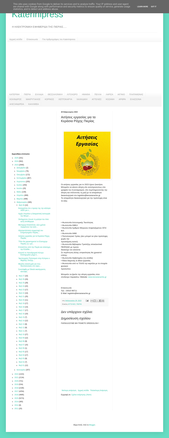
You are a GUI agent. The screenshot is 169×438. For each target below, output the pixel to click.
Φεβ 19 (22, 303)
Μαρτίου (20, 199)
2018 (17, 388)
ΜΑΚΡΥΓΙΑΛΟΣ (33, 99)
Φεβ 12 (22, 328)
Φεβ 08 (22, 341)
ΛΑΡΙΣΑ (109, 94)
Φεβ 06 (22, 348)
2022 (17, 374)
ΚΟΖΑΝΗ (110, 99)
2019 (17, 384)
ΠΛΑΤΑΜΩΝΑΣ (136, 94)
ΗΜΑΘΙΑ (86, 94)
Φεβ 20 (22, 300)
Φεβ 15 (22, 317)
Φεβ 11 (22, 331)
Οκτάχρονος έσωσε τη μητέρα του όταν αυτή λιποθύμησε (33, 220)
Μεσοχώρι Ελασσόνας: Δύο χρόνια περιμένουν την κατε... (31, 226)
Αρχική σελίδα (15, 39)
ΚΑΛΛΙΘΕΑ (33, 104)
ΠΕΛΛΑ (98, 94)
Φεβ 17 (22, 310)
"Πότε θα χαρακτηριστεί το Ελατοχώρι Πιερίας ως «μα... (32, 243)
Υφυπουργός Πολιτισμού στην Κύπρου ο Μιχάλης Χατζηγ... (34, 259)
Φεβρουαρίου (22, 202)
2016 (17, 395)
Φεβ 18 (22, 307)
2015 (17, 398)
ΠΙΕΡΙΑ (27, 94)
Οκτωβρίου (21, 175)
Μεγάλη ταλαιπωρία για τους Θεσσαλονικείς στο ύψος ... (30, 265)
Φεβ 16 (22, 314)
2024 (17, 161)
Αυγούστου (21, 182)
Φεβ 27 (22, 276)
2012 (17, 405)
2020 (17, 381)
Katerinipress (37, 14)
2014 (17, 402)
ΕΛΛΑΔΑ (39, 94)
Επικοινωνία (32, 39)
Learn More (142, 7)
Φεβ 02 (22, 362)
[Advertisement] (84, 67)
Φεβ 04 (22, 355)
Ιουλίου (20, 185)
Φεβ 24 (22, 286)
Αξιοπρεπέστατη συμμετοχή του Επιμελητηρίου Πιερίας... (30, 231)
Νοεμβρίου (21, 171)
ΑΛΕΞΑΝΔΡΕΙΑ (17, 104)
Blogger (92, 425)
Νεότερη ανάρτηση (69, 390)
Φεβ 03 (22, 358)
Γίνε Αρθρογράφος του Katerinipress (58, 39)
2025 (17, 158)
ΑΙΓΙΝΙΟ (121, 94)
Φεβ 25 (22, 283)
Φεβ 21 (22, 296)
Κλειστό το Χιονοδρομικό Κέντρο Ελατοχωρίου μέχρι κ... (30, 254)
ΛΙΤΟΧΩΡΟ (72, 94)
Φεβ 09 (22, 338)
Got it (153, 7)
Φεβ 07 (22, 345)
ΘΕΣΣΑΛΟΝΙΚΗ (55, 94)
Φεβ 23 (22, 290)
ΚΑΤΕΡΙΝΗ (14, 94)
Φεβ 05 (22, 352)
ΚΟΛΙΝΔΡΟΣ (15, 99)
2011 (17, 409)
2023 (17, 165)
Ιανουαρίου (21, 370)
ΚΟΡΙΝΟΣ (49, 99)
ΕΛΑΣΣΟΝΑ (135, 99)
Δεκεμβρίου (21, 168)
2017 (17, 391)
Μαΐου (19, 192)
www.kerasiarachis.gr (97, 277)
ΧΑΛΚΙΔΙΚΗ (82, 99)
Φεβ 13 (22, 324)
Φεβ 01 (22, 365)
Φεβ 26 (22, 279)
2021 (17, 377)
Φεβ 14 (22, 321)
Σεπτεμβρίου (22, 178)
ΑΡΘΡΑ (122, 99)
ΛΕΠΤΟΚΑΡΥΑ (65, 99)
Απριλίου (20, 195)
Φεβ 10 (22, 334)
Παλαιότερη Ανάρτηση (98, 390)
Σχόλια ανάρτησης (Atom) (81, 395)
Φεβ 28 (22, 205)
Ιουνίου (20, 188)
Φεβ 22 (22, 293)
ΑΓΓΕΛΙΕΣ (96, 99)
